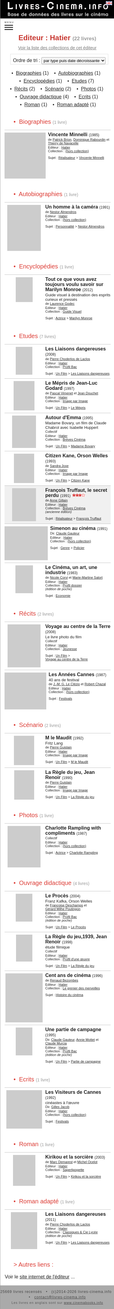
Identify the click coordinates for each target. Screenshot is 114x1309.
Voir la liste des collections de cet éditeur (57, 47)
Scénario (54, 88)
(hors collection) (77, 151)
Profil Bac (70, 367)
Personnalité (65, 226)
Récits (21, 88)
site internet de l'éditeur (45, 1276)
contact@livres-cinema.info (60, 1297)
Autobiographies (75, 73)
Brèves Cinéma (74, 439)
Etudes (79, 81)
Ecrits (85, 96)
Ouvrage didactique (41, 96)
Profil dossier (72, 585)
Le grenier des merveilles (81, 988)
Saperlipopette (73, 1170)
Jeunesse (70, 649)
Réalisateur (66, 158)
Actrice (60, 318)
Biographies (29, 73)
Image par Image (75, 401)
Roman (32, 104)
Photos (88, 88)
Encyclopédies (39, 81)
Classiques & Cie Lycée (80, 1232)
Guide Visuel (72, 311)
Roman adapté (73, 104)
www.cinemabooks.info (83, 1302)
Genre (65, 548)
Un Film (61, 373)
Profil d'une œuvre (76, 959)
